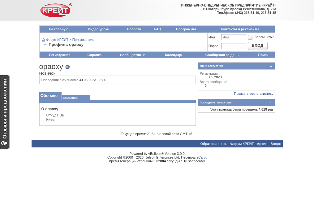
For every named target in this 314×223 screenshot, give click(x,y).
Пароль (214, 46)
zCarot (202, 157)
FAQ (157, 29)
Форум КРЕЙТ (57, 40)
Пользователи (83, 40)
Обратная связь (213, 144)
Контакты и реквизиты (240, 29)
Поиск (263, 55)
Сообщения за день (222, 55)
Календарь (174, 55)
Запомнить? (260, 37)
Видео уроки (98, 29)
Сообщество (132, 55)
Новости (134, 29)
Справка (95, 55)
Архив (262, 144)
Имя (212, 37)
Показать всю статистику (253, 93)
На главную (58, 29)
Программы (186, 29)
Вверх (275, 144)
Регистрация (60, 55)
